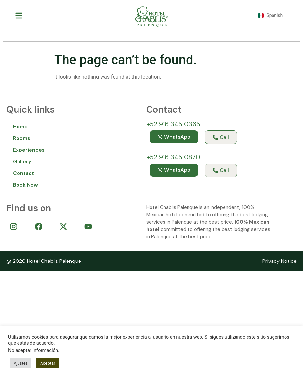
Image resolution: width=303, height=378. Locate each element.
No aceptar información (33, 350)
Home (20, 126)
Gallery (22, 161)
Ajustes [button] (21, 363)
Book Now (25, 184)
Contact (23, 173)
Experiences (29, 149)
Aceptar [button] (47, 363)
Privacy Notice (279, 261)
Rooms (21, 138)
